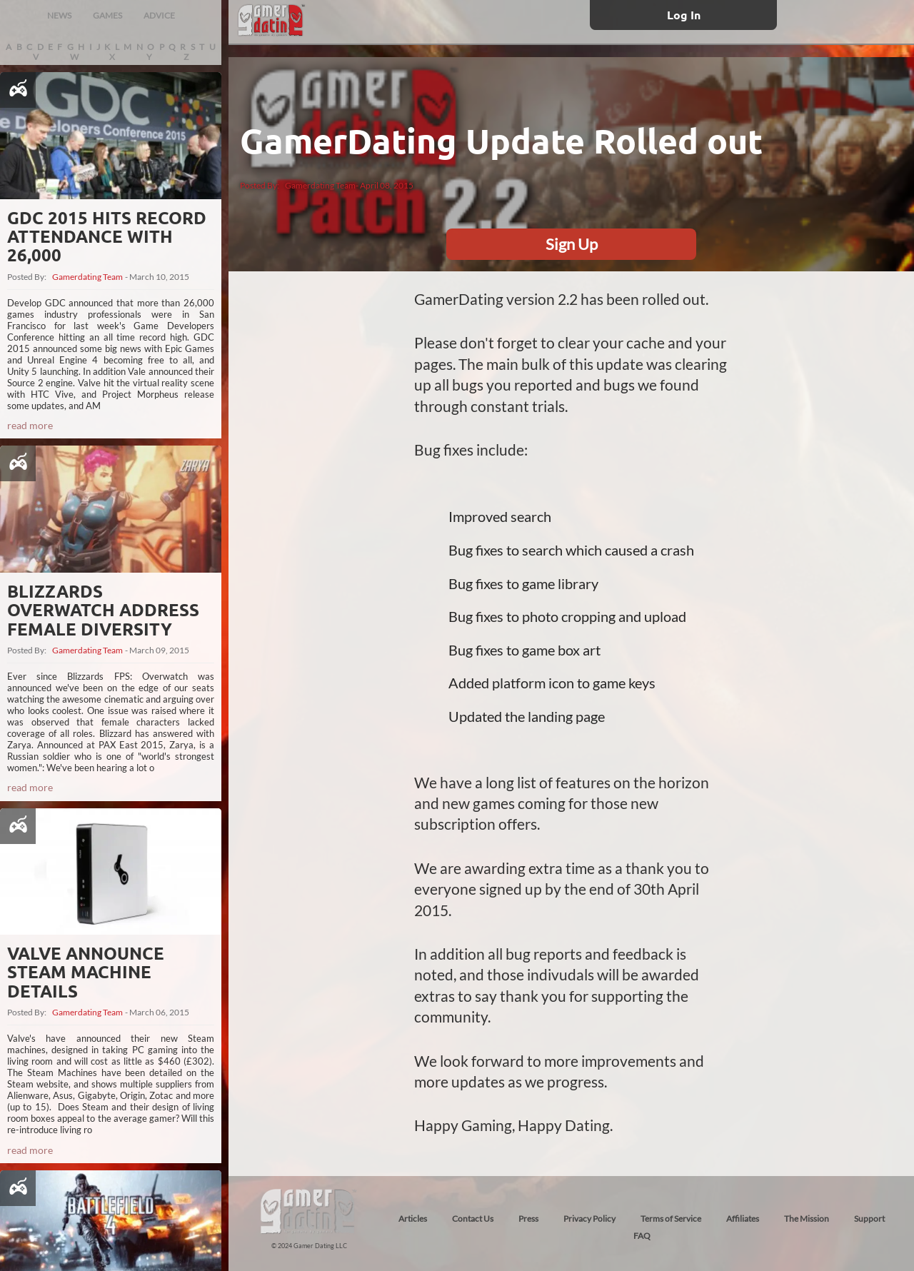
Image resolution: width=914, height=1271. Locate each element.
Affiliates (742, 1218)
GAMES (107, 15)
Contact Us (472, 1218)
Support (869, 1218)
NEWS (59, 15)
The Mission (806, 1218)
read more (30, 425)
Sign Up (572, 243)
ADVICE (159, 15)
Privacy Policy (589, 1218)
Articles (412, 1218)
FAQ (642, 1235)
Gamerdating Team (87, 277)
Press (528, 1218)
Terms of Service (671, 1218)
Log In (683, 14)
